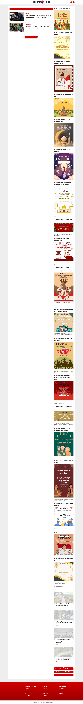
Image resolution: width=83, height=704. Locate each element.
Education (27, 690)
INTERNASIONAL (58, 668)
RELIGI (56, 674)
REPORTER (67, 674)
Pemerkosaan (28, 24)
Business (27, 688)
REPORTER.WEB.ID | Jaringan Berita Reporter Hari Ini (44, 702)
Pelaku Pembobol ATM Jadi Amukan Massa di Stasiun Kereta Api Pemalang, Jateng (38, 16)
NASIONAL (57, 671)
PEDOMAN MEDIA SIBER (48, 690)
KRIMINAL (67, 668)
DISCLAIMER (45, 693)
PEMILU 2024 (67, 671)
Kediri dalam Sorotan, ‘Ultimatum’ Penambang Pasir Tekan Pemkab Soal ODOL (64, 641)
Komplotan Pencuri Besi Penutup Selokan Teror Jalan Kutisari (63, 658)
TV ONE (60, 695)
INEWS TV (61, 691)
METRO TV (61, 693)
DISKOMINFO (61, 688)
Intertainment (27, 695)
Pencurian (28, 13)
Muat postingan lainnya (31, 36)
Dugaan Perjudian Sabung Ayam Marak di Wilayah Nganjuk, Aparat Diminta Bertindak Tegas (64, 622)
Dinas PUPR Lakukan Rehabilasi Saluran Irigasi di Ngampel (63, 604)
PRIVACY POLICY (46, 691)
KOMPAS (60, 690)
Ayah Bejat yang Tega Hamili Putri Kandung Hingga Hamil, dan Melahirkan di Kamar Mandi (38, 27)
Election (26, 693)
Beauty (26, 691)
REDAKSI (45, 688)
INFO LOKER (45, 695)
